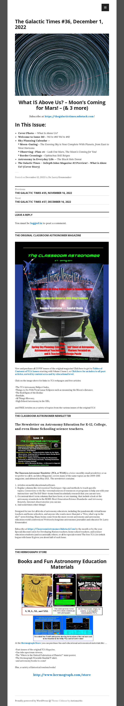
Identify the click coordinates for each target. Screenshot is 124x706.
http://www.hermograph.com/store (62, 675)
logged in (36, 223)
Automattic (77, 700)
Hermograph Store (31, 643)
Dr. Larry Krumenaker (59, 177)
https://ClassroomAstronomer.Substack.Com (51, 529)
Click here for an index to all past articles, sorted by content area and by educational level (60, 372)
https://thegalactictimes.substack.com (69, 116)
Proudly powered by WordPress (31, 700)
